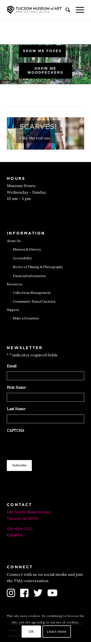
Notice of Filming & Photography (38, 267)
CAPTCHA (15, 430)
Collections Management (32, 293)
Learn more (56, 631)
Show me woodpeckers (46, 70)
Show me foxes (42, 51)
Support (13, 310)
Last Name (17, 409)
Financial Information (29, 276)
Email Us (15, 535)
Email (13, 366)
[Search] (66, 9)
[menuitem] (66, 9)
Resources (14, 284)
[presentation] (44, 445)
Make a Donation (26, 318)
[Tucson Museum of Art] (38, 9)
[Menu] (77, 9)
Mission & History (27, 249)
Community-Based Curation (34, 301)
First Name (17, 388)
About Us (14, 241)
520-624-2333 (20, 528)
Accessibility (22, 258)
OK (31, 631)
